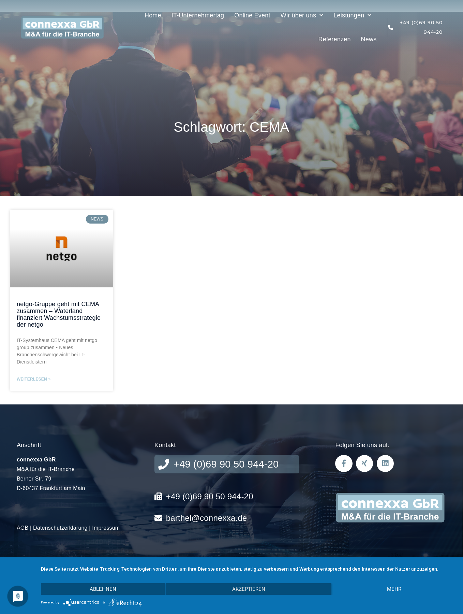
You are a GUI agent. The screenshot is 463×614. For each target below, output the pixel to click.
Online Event (252, 15)
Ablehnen (103, 589)
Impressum (106, 528)
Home (153, 15)
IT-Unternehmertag (197, 15)
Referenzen (334, 39)
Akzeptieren (248, 589)
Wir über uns (302, 15)
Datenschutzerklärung (60, 528)
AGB (22, 528)
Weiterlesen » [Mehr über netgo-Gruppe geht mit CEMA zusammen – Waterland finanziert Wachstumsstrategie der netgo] (33, 379)
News (369, 39)
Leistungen (352, 15)
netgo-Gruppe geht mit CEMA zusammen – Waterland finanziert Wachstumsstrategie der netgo (59, 314)
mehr (394, 589)
